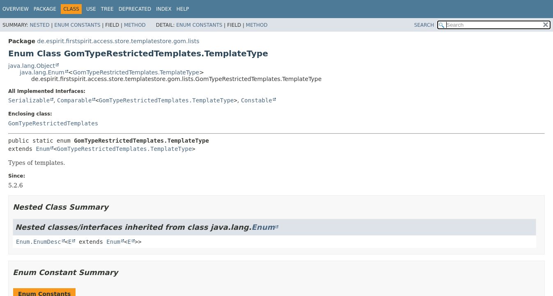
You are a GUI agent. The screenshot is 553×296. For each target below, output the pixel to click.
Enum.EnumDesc (38, 241)
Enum (43, 149)
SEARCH (424, 25)
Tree (107, 9)
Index (164, 9)
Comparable (74, 100)
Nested (39, 25)
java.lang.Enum (42, 72)
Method (135, 25)
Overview (15, 9)
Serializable (29, 100)
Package (45, 9)
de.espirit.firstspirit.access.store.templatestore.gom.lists (118, 41)
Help (183, 9)
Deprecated (135, 9)
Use (91, 9)
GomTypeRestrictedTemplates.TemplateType (136, 72)
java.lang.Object (31, 65)
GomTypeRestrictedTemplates (53, 123)
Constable (256, 100)
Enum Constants (77, 25)
